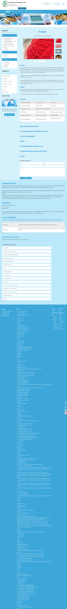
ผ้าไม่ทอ (5, 47)
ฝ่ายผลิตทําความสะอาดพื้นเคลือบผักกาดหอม (24, 548)
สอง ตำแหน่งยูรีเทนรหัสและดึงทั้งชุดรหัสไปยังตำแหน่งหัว (26, 409)
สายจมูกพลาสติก (6, 62)
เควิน (18, 330)
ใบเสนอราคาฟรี (9, 114)
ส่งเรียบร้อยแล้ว (20, 598)
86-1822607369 (45, 4)
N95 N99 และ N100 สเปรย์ (21, 288)
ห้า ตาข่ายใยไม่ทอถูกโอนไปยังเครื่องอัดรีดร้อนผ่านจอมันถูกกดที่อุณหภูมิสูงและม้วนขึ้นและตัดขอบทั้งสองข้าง (34, 535)
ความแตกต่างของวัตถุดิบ (21, 487)
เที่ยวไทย (18, 587)
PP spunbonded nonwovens (8, 38)
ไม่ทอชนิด (50, 272)
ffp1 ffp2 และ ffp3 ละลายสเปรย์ (9, 46)
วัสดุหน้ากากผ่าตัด (6, 75)
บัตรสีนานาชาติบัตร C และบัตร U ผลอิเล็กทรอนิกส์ (25, 345)
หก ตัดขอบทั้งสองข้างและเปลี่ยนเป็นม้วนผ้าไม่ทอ (25, 557)
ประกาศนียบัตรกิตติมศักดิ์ (21, 376)
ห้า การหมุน (19, 525)
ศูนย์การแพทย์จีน (6, 285)
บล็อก (18, 512)
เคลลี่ (18, 332)
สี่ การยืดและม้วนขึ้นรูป (21, 507)
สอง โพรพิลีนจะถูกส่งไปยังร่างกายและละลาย (24, 398)
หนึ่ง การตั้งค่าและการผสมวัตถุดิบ (23, 366)
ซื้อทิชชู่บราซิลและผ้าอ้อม (21, 340)
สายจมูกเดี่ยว (6, 65)
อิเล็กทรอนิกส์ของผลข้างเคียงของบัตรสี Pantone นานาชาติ (27, 393)
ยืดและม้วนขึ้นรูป (20, 506)
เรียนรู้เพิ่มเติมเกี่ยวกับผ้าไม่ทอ (50, 255)
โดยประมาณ (19, 390)
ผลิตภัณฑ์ (8, 9)
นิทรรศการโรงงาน (20, 421)
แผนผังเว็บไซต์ (37, 606)
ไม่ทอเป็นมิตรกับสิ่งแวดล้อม (18, 272)
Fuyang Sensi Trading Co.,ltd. (11, 606)
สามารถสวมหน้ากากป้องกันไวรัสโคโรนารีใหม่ (25, 396)
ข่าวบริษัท (19, 294)
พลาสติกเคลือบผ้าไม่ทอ (7, 39)
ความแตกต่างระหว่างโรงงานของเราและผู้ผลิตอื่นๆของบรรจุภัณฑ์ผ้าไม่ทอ (29, 437)
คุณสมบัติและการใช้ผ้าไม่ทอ (50, 258)
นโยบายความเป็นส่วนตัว (21, 597)
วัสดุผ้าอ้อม (5, 86)
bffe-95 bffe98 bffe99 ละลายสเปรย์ (10, 41)
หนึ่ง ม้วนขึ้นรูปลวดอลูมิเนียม (22, 368)
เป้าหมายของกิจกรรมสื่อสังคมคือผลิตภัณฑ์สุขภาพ (18, 251)
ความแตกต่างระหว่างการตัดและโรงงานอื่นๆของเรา (26, 346)
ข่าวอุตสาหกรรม (20, 379)
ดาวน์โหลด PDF (42, 61)
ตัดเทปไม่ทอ (19, 395)
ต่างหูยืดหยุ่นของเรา (20, 520)
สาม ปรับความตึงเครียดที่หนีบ (22, 465)
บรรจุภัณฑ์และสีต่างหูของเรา (22, 578)
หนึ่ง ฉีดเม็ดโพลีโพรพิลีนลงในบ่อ (22, 349)
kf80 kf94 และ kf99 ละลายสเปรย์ (9, 44)
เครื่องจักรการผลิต (20, 307)
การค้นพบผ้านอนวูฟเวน (21, 478)
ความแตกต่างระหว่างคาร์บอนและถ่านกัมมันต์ (50, 265)
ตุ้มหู (10, 25)
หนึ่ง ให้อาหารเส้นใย (20, 351)
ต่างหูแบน (19, 335)
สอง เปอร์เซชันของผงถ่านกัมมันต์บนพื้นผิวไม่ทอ (25, 407)
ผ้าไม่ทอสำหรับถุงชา (20, 315)
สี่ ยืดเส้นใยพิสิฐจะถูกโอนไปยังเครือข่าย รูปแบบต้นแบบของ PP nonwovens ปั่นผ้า (31, 504)
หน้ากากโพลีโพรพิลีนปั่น (21, 309)
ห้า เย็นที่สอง (19, 537)
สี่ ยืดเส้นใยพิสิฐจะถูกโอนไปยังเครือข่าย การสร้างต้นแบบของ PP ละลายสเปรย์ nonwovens (32, 493)
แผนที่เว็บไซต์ (19, 590)
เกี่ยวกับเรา (14, 9)
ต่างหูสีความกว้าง (20, 484)
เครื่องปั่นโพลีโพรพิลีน (21, 298)
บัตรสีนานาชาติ (20, 515)
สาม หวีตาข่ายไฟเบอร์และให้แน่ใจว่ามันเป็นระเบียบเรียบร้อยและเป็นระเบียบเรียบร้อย (31, 445)
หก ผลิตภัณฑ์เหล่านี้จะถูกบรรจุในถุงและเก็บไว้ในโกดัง (26, 565)
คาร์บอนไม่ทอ (6, 49)
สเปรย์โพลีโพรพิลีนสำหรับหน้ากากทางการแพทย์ (25, 321)
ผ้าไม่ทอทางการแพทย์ (7, 83)
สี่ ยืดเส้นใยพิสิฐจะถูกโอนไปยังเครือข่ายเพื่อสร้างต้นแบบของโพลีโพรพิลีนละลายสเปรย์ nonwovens (33, 490)
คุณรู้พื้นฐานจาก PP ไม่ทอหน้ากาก (23, 521)
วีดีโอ (26, 9)
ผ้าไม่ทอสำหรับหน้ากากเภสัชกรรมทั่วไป (24, 302)
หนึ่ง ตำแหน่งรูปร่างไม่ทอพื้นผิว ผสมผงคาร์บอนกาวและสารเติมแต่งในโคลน (30, 360)
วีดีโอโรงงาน (19, 327)
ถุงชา (4, 89)
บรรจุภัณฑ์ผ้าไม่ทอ (20, 313)
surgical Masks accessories (55, 283)
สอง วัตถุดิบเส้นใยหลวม (21, 399)
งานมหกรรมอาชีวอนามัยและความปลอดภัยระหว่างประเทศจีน (27, 431)
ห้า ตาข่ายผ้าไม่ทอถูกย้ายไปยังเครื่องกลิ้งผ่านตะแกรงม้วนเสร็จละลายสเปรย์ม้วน (30, 523)
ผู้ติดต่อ (60, 3)
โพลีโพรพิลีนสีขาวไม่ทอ (21, 305)
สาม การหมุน (19, 415)
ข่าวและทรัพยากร (32, 9)
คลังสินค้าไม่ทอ (19, 329)
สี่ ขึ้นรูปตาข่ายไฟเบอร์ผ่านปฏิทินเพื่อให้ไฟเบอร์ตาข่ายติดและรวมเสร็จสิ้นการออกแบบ (31, 492)
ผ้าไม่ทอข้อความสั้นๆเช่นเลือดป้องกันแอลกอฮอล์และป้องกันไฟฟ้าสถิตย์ (29, 341)
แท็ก (18, 600)
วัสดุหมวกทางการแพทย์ (7, 81)
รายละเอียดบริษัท (20, 291)
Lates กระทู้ (5, 96)
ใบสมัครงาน (20, 9)
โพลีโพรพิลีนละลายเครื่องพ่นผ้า (22, 323)
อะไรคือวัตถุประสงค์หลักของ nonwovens (50, 248)
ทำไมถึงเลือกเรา (20, 545)
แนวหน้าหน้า (5, 59)
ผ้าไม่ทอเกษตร (6, 91)
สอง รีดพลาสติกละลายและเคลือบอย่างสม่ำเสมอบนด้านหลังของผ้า (28, 406)
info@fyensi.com (35, 4)
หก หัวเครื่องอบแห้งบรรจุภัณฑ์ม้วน (23, 568)
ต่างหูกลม (13, 25)
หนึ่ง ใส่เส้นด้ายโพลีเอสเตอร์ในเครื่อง (23, 362)
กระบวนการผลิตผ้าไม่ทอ (18, 261)
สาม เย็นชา (19, 470)
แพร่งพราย (19, 424)
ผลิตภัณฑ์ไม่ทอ (20, 316)
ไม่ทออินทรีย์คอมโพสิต (21, 434)
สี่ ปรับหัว (18, 501)
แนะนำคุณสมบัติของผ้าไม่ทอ (50, 251)
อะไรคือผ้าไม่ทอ (18, 248)
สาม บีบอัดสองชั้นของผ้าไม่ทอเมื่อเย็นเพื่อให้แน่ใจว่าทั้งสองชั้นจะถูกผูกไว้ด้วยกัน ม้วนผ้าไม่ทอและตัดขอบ (34, 461)
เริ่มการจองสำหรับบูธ (20, 338)
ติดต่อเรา (40, 9)
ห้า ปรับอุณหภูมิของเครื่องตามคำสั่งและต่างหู (25, 531)
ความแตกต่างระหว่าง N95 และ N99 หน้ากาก (18, 268)
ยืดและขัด (19, 370)
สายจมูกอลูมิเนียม (20, 387)
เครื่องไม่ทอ (19, 324)
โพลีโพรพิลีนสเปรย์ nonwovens (22, 299)
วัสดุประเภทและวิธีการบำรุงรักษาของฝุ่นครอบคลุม (25, 489)
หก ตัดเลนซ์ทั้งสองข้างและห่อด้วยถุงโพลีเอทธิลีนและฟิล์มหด (27, 559)
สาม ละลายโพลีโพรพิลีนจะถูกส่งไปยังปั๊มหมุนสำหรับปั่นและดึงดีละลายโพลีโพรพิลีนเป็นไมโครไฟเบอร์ (34, 468)
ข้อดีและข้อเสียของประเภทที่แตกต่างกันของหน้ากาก (26, 348)
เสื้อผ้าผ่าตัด (5, 78)
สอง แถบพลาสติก (20, 413)
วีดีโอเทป (18, 310)
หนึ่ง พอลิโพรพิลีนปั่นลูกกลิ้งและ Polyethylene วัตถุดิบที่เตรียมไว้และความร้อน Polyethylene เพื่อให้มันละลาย (34, 358)
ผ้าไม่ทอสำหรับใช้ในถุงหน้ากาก (22, 301)
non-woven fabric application (60, 283)
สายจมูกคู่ (5, 67)
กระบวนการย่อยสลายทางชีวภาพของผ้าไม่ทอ (50, 268)
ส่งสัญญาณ (25, 178)
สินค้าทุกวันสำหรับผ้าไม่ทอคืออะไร (18, 255)
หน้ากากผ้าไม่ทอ (20, 318)
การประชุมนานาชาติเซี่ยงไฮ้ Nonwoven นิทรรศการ (26, 482)
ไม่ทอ (4, 35)
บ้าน (3, 9)
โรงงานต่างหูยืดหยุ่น (20, 382)
